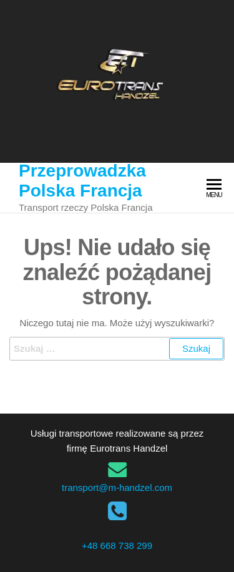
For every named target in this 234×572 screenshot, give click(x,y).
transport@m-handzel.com (117, 487)
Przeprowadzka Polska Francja (82, 180)
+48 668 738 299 (117, 545)
